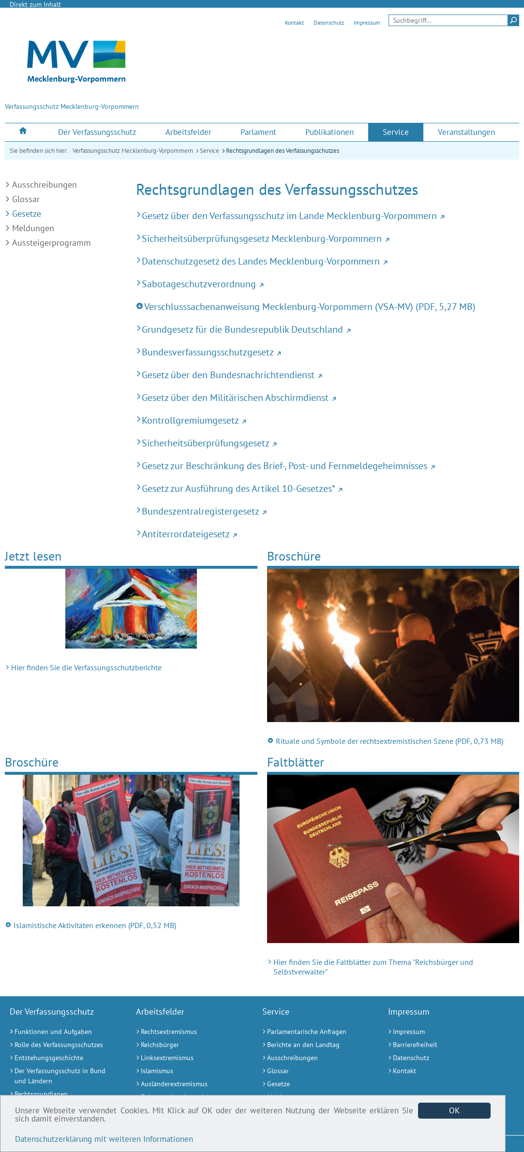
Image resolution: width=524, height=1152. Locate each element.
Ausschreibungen (44, 184)
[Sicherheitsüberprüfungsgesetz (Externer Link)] (327, 442)
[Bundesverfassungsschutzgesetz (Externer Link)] (327, 351)
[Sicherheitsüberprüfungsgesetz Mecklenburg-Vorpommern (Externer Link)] (327, 238)
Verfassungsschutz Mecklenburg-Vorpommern (133, 151)
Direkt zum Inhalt (35, 4)
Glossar (26, 199)
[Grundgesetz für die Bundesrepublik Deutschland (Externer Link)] (327, 329)
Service (209, 151)
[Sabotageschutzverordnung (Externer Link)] (327, 283)
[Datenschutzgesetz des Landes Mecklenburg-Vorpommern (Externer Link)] (327, 260)
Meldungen (33, 228)
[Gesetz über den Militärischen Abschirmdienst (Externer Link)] (327, 397)
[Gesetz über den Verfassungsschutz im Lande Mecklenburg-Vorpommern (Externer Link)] (327, 215)
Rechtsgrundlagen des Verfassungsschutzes (282, 151)
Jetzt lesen (33, 556)
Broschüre (294, 556)
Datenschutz (329, 22)
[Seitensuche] (454, 20)
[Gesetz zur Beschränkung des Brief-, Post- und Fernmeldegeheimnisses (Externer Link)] (327, 465)
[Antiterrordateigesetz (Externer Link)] (327, 533)
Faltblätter (295, 762)
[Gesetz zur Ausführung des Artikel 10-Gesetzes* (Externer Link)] (327, 488)
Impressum (367, 22)
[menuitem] (24, 131)
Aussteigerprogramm (51, 242)
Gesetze (26, 213)
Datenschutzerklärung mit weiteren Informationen (104, 1139)
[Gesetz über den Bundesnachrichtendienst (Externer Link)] (327, 374)
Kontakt (294, 22)
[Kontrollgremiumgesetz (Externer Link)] (327, 420)
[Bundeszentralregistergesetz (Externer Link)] (327, 510)
